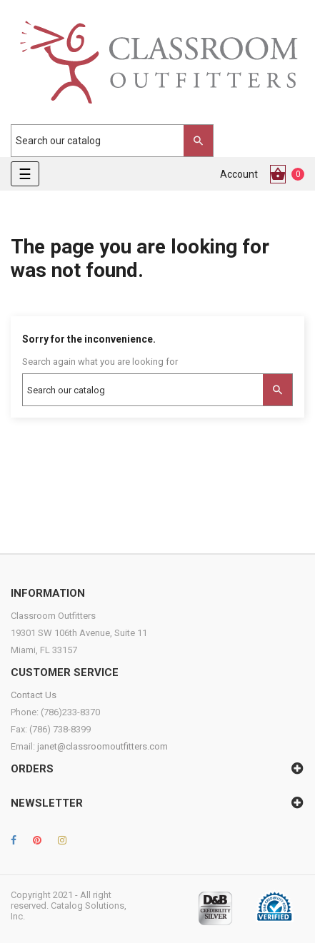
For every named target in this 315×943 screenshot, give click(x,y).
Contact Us (33, 695)
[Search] (105, 140)
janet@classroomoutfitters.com (102, 746)
